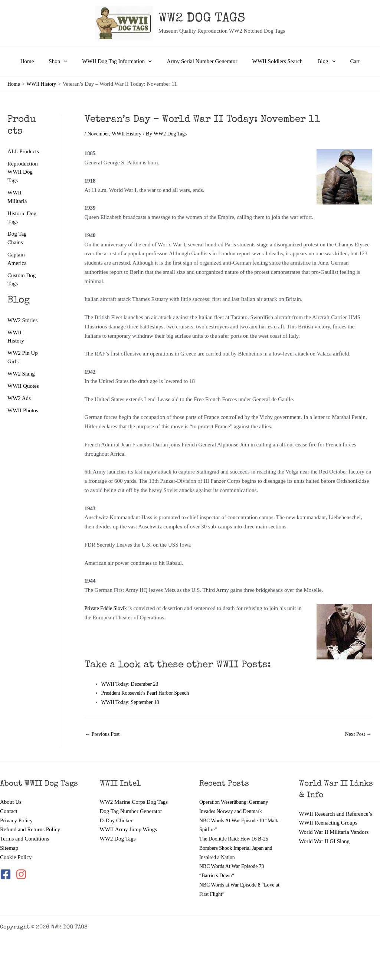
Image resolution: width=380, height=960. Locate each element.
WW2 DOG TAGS (201, 18)
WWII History (129, 134)
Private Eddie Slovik (108, 608)
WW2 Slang (21, 376)
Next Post (357, 734)
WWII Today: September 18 (132, 702)
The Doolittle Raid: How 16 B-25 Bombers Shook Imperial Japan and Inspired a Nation (239, 848)
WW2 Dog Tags (118, 839)
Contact (8, 811)
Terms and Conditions (24, 839)
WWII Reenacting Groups (328, 823)
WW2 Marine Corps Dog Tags (134, 802)
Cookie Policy (16, 857)
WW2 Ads (19, 400)
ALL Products (23, 151)
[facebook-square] (7, 874)
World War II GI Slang (324, 841)
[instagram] (22, 874)
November (99, 134)
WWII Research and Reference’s (335, 814)
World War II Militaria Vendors (334, 832)
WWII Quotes (23, 388)
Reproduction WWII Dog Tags (22, 172)
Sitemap (9, 848)
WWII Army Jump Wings (128, 829)
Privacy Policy (16, 820)
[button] (71, 61)
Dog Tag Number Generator (131, 811)
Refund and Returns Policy (30, 829)
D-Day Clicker (116, 820)
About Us (11, 802)
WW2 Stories (22, 321)
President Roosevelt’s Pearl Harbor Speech (149, 693)
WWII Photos (22, 413)
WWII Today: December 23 (132, 684)
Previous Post (104, 734)
